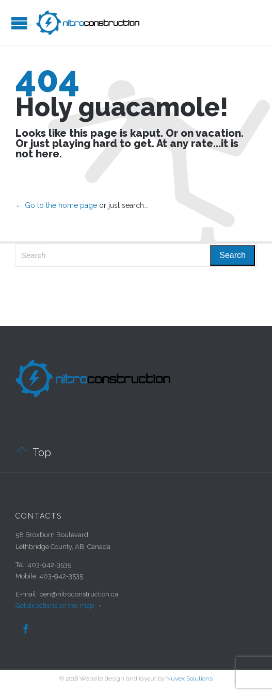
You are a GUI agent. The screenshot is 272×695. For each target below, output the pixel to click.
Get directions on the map (54, 605)
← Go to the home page (56, 205)
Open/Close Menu (19, 23)
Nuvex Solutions (189, 678)
